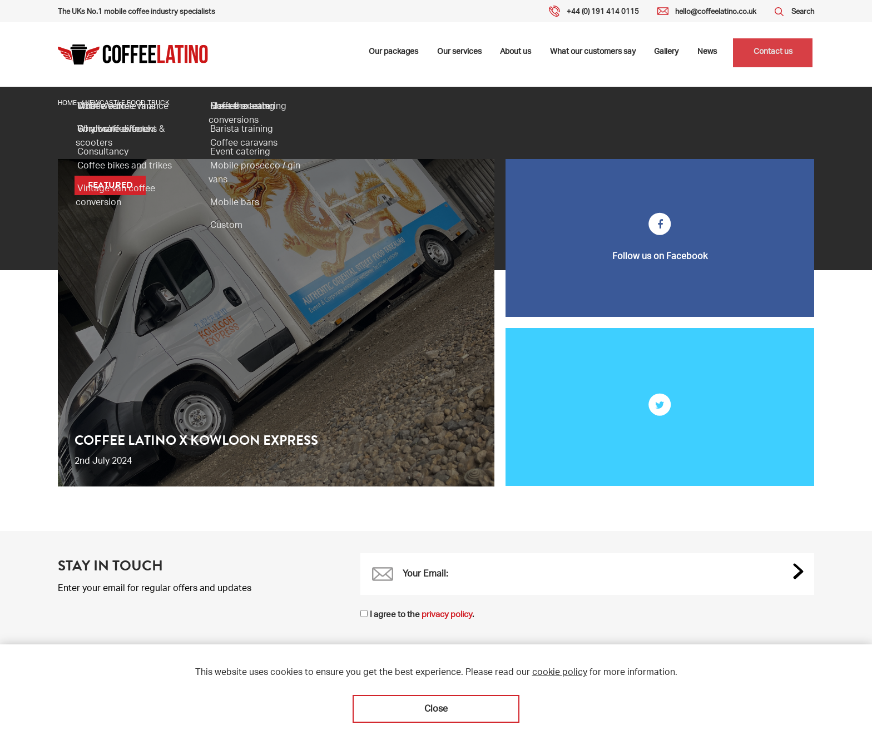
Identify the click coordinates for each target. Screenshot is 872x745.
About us (515, 54)
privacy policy (447, 615)
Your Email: (425, 574)
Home (67, 103)
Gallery (664, 54)
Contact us (771, 54)
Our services (460, 54)
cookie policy (559, 673)
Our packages (395, 54)
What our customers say (592, 54)
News (704, 54)
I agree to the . (422, 615)
